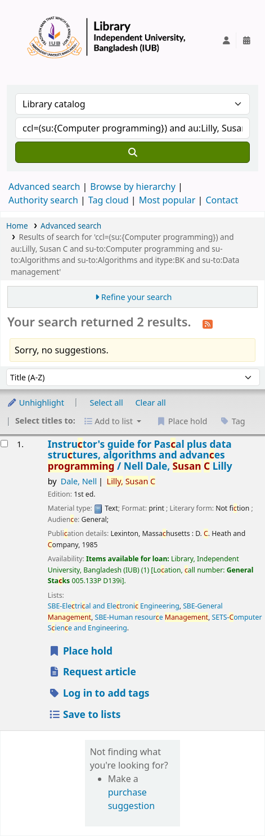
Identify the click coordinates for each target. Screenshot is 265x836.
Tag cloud (108, 200)
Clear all (151, 402)
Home (17, 225)
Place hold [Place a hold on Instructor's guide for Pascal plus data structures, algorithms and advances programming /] (80, 650)
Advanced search (44, 186)
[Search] (132, 152)
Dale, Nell (79, 481)
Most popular (167, 200)
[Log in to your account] (226, 40)
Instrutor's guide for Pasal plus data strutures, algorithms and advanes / (140, 455)
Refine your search (136, 297)
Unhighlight (35, 402)
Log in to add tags (99, 693)
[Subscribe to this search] (207, 323)
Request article (92, 671)
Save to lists (84, 714)
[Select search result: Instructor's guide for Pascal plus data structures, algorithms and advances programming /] (4, 443)
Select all (106, 402)
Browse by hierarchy (133, 186)
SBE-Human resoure (151, 617)
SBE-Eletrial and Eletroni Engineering (113, 606)
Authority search (43, 200)
